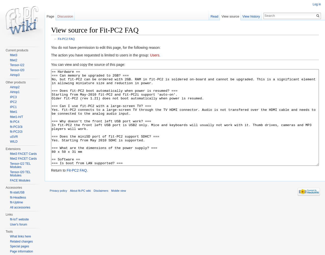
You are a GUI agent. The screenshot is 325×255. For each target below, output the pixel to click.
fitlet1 (13, 112)
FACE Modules (20, 180)
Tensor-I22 (17, 65)
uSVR (14, 137)
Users (154, 55)
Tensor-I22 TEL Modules (20, 165)
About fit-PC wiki (80, 209)
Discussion (65, 16)
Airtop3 (15, 75)
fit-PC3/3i (16, 127)
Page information (21, 251)
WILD (14, 141)
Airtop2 (15, 87)
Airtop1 (15, 92)
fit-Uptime (16, 202)
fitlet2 (13, 60)
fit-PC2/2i (16, 131)
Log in (317, 4)
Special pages (19, 246)
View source (230, 16)
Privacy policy (58, 209)
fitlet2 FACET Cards (23, 158)
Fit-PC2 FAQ (66, 38)
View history (251, 16)
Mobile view (118, 209)
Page (50, 16)
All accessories (20, 207)
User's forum (18, 224)
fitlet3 (13, 55)
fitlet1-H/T (16, 117)
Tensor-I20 (17, 70)
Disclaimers (101, 209)
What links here (20, 236)
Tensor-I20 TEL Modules (20, 173)
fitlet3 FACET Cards (23, 154)
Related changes (21, 241)
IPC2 (13, 102)
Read (214, 16)
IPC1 (13, 107)
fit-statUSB (17, 192)
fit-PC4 (14, 122)
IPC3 (13, 97)
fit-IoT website (19, 219)
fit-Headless (18, 197)
